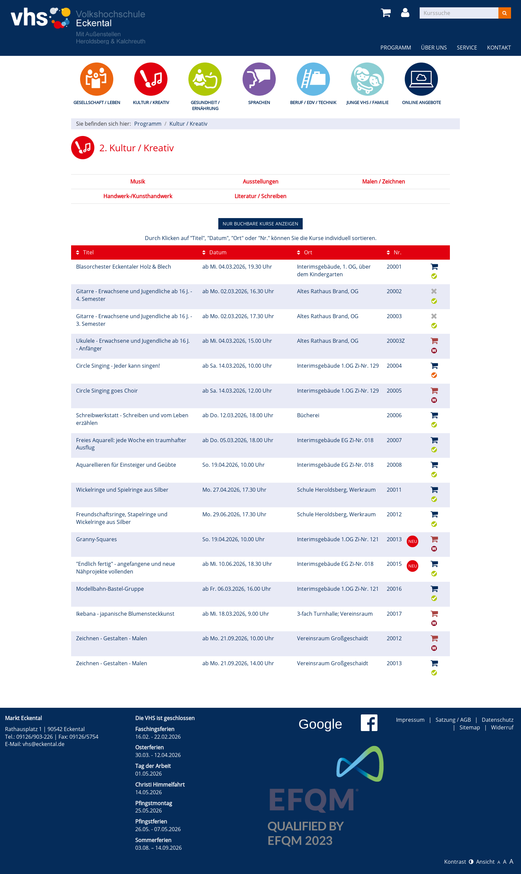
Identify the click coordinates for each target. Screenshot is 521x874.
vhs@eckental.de (43, 744)
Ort (304, 252)
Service (467, 47)
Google (320, 724)
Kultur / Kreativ (151, 102)
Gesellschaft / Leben (96, 102)
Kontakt (499, 47)
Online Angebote (421, 102)
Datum (214, 252)
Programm (395, 47)
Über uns (434, 47)
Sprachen (259, 102)
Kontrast (458, 861)
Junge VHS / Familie (367, 102)
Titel (85, 252)
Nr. (394, 252)
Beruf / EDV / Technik (313, 102)
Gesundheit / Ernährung (205, 105)
